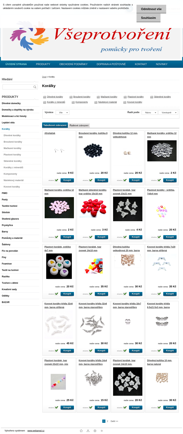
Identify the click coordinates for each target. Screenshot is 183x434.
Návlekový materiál (107, 102)
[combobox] (150, 112)
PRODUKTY (43, 64)
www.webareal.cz (35, 430)
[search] (35, 87)
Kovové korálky (134, 102)
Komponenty (82, 102)
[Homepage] (16, 64)
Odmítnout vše (151, 9)
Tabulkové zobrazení (54, 125)
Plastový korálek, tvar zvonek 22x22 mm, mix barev (56, 364)
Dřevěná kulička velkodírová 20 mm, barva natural (126, 250)
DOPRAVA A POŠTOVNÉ (111, 64)
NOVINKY (161, 64)
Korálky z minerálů (56, 102)
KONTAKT (141, 64)
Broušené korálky (81, 96)
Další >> (114, 421)
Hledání (7, 79)
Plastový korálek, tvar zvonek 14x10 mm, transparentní (124, 364)
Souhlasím (148, 17)
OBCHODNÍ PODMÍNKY (73, 64)
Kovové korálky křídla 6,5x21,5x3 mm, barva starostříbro (158, 307)
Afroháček (49, 133)
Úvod (44, 77)
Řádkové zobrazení (79, 125)
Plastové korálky (135, 96)
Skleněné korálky (162, 96)
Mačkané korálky (109, 96)
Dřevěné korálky (55, 96)
